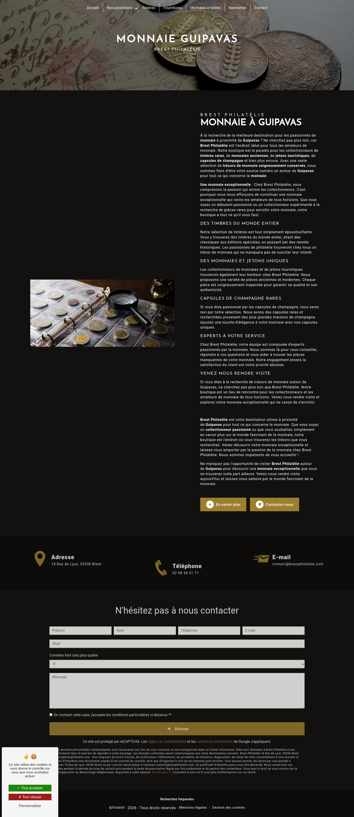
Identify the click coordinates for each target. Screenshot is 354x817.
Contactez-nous (278, 504)
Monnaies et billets (205, 8)
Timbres (148, 8)
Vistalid (118, 807)
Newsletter (237, 8)
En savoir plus (224, 504)
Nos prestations (120, 8)
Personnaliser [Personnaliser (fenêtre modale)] (30, 806)
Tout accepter (30, 788)
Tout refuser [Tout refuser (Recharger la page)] (30, 797)
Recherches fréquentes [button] (177, 799)
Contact (261, 8)
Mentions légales (193, 807)
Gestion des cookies (228, 807)
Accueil (93, 8)
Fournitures (172, 8)
